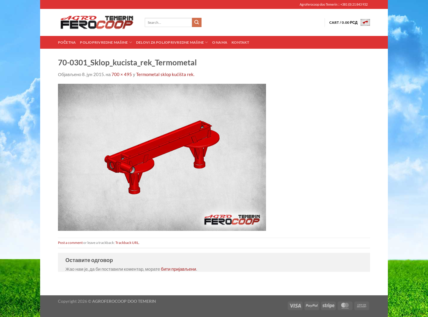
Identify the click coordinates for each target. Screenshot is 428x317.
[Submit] (197, 22)
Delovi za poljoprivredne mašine (172, 42)
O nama (219, 42)
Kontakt (240, 42)
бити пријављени (178, 269)
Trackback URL (127, 242)
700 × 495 (121, 74)
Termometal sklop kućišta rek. (165, 74)
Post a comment (70, 242)
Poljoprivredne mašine (106, 42)
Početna (67, 42)
